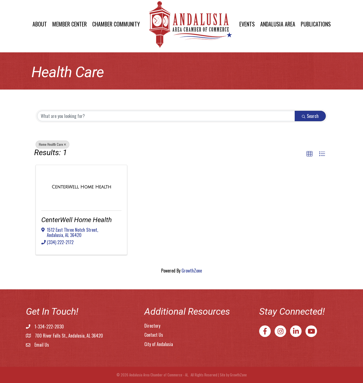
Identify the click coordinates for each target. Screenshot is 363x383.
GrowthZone (192, 270)
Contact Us (153, 334)
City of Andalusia (158, 344)
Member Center (69, 24)
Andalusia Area (277, 24)
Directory (152, 325)
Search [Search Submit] (310, 116)
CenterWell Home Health (76, 220)
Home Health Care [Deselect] (52, 144)
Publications (316, 24)
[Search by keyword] (166, 116)
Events (247, 24)
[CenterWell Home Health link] (81, 187)
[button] (309, 154)
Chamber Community (116, 24)
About (39, 24)
